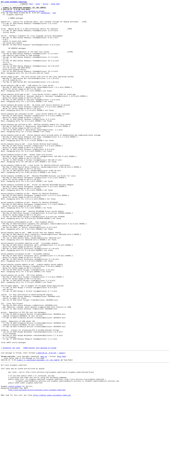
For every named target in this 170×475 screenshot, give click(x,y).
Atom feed (59, 4)
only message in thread (46, 417)
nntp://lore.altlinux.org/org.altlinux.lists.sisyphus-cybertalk (36, 466)
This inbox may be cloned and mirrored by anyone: (23, 440)
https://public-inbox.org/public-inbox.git (52, 472)
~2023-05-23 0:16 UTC (46, 422)
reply (18, 417)
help (34, 4)
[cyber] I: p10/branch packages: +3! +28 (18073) (38, 431)
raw (54, 15)
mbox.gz (43, 426)
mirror (49, 4)
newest (61, 422)
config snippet (14, 462)
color (41, 4)
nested (31, 417)
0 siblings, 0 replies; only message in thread (23, 13)
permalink (45, 15)
